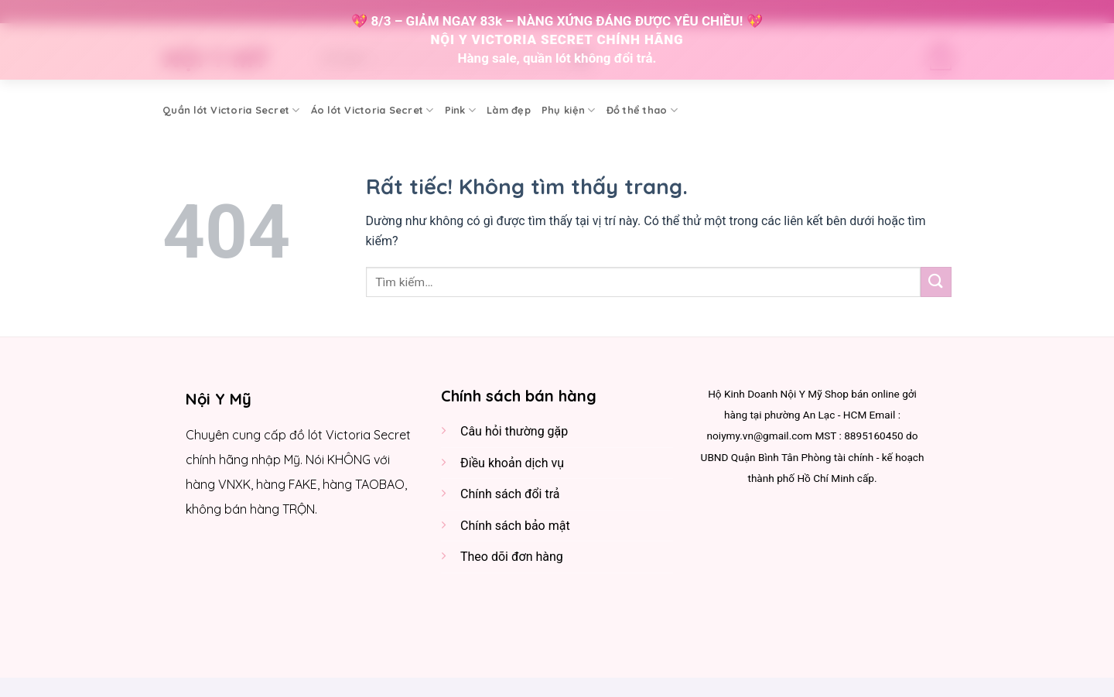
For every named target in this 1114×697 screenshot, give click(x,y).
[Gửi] (936, 282)
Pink (460, 110)
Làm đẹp (509, 110)
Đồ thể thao (642, 110)
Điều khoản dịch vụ (512, 463)
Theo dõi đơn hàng (511, 556)
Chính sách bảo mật (515, 525)
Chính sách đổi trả (510, 494)
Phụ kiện (569, 110)
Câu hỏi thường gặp (514, 431)
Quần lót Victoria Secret (231, 110)
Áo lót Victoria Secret (372, 110)
